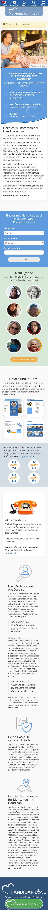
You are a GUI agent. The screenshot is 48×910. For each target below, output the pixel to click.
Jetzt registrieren (23, 904)
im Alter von (10, 238)
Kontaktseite (11, 553)
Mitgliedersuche (26, 456)
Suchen (24, 259)
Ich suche (9, 228)
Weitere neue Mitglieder (24, 359)
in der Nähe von (12, 248)
